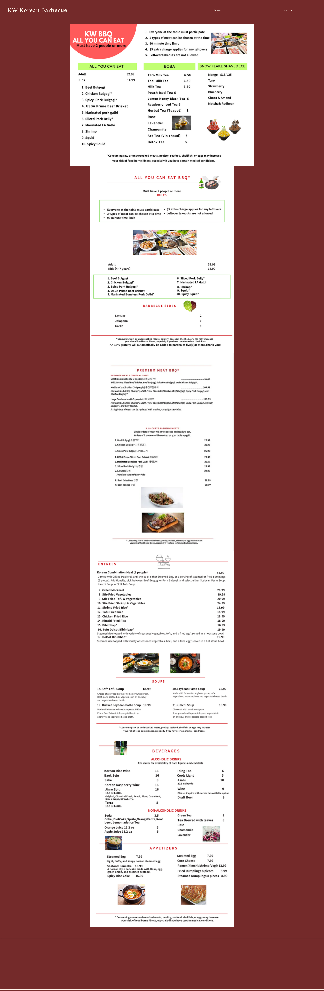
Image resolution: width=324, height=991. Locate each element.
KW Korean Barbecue (37, 9)
